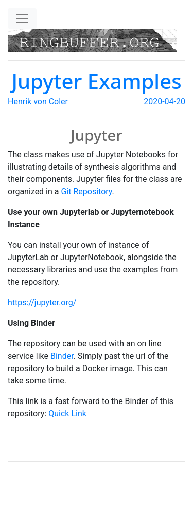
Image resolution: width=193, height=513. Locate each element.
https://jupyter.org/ (42, 302)
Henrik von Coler (38, 101)
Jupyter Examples (96, 81)
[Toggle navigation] (22, 18)
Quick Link (67, 413)
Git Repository (86, 191)
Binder (62, 356)
